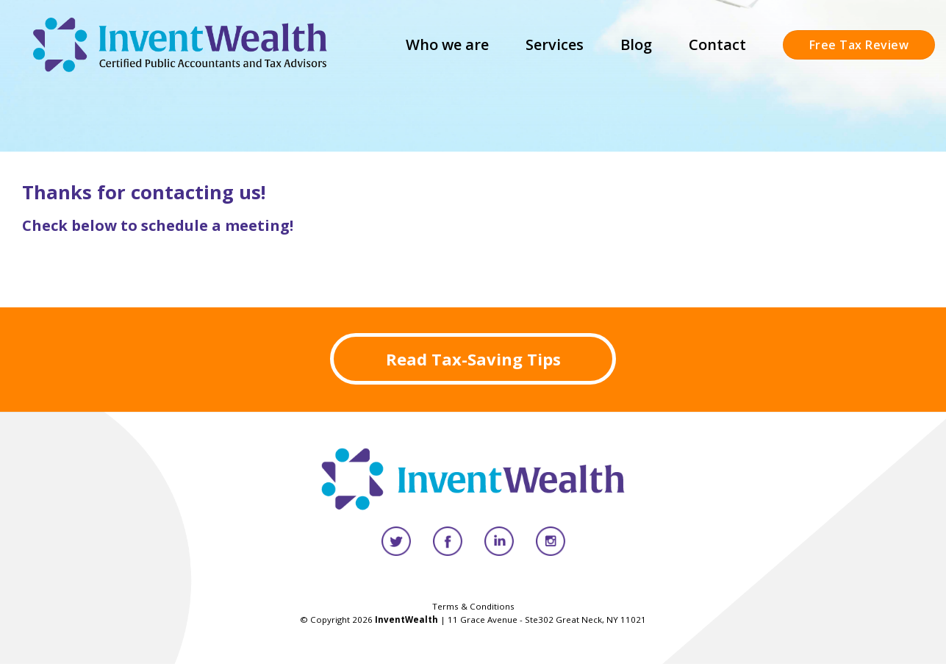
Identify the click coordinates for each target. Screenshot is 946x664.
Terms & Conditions (473, 606)
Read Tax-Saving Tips (473, 359)
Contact (717, 44)
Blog (636, 44)
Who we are (447, 44)
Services (555, 44)
